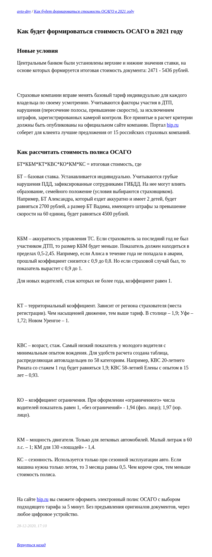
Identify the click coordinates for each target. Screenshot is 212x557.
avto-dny (24, 11)
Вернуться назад (31, 545)
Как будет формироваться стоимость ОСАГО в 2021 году (84, 11)
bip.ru (173, 125)
